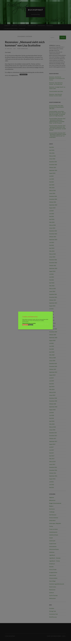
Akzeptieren (25, 324)
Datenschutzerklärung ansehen (29, 323)
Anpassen (31, 324)
